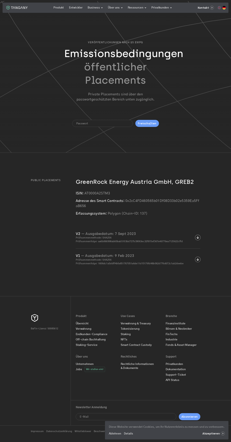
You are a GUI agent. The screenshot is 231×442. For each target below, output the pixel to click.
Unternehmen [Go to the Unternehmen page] (85, 364)
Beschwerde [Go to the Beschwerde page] (101, 431)
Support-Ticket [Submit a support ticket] (176, 374)
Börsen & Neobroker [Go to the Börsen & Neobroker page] (179, 328)
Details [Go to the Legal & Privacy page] (128, 433)
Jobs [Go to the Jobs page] (79, 369)
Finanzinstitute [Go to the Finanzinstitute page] (176, 323)
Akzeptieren (213, 433)
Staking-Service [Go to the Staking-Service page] (87, 345)
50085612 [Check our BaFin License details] (53, 328)
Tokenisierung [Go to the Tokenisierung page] (130, 328)
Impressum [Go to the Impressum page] (37, 431)
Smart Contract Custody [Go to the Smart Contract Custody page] (136, 345)
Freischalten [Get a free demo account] (147, 123)
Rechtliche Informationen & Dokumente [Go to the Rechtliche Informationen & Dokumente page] (137, 366)
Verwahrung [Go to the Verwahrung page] (83, 328)
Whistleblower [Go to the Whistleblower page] (83, 431)
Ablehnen (115, 433)
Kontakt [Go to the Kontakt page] (206, 7)
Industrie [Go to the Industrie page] (172, 339)
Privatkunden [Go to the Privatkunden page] (174, 364)
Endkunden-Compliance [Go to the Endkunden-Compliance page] (92, 334)
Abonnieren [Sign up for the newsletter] (189, 416)
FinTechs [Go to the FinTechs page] (172, 334)
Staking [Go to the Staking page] (126, 334)
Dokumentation (176, 369)
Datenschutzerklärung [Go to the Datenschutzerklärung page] (59, 431)
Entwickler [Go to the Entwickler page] (76, 7)
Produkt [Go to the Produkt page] (58, 7)
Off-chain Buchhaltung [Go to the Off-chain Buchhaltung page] (91, 339)
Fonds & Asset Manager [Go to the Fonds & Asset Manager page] (181, 345)
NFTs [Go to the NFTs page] (124, 339)
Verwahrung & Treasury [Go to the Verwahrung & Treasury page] (136, 323)
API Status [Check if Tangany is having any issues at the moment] (172, 380)
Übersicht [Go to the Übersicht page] (82, 323)
